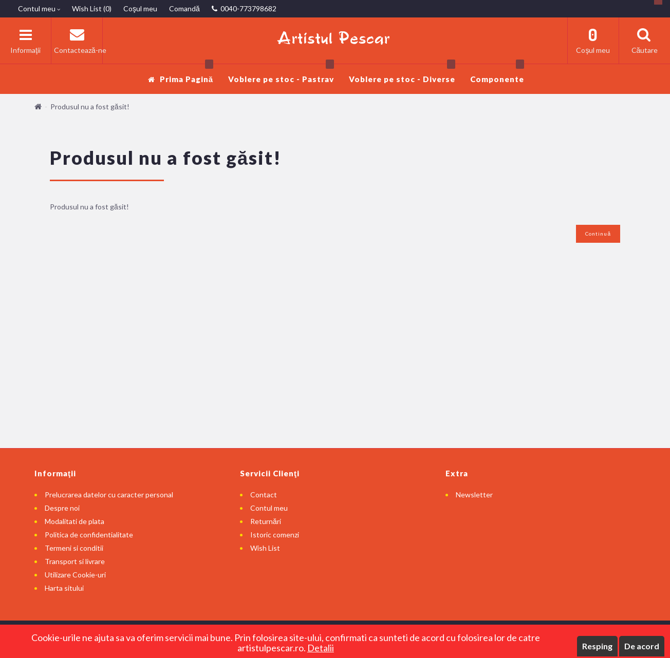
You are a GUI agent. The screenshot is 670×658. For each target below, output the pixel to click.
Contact (263, 494)
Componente (497, 74)
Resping (597, 646)
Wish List (265, 548)
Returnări (265, 521)
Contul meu (269, 508)
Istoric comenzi (274, 534)
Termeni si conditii (74, 548)
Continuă (598, 233)
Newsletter (474, 494)
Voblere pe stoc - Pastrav (281, 74)
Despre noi (62, 508)
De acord (641, 646)
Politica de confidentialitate (89, 534)
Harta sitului (64, 588)
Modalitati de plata (74, 521)
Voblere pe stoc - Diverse (402, 74)
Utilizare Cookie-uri (75, 574)
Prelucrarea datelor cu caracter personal (109, 494)
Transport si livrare (75, 561)
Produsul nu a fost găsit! (89, 106)
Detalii (320, 647)
